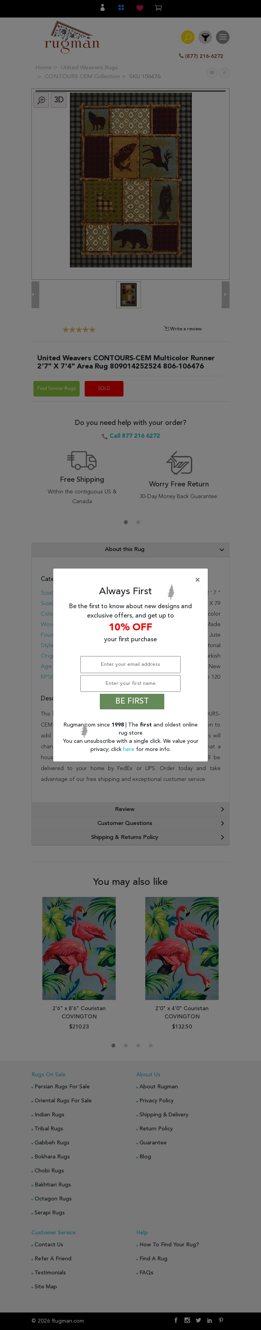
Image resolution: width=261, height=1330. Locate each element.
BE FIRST (132, 701)
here (129, 749)
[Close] (132, 580)
